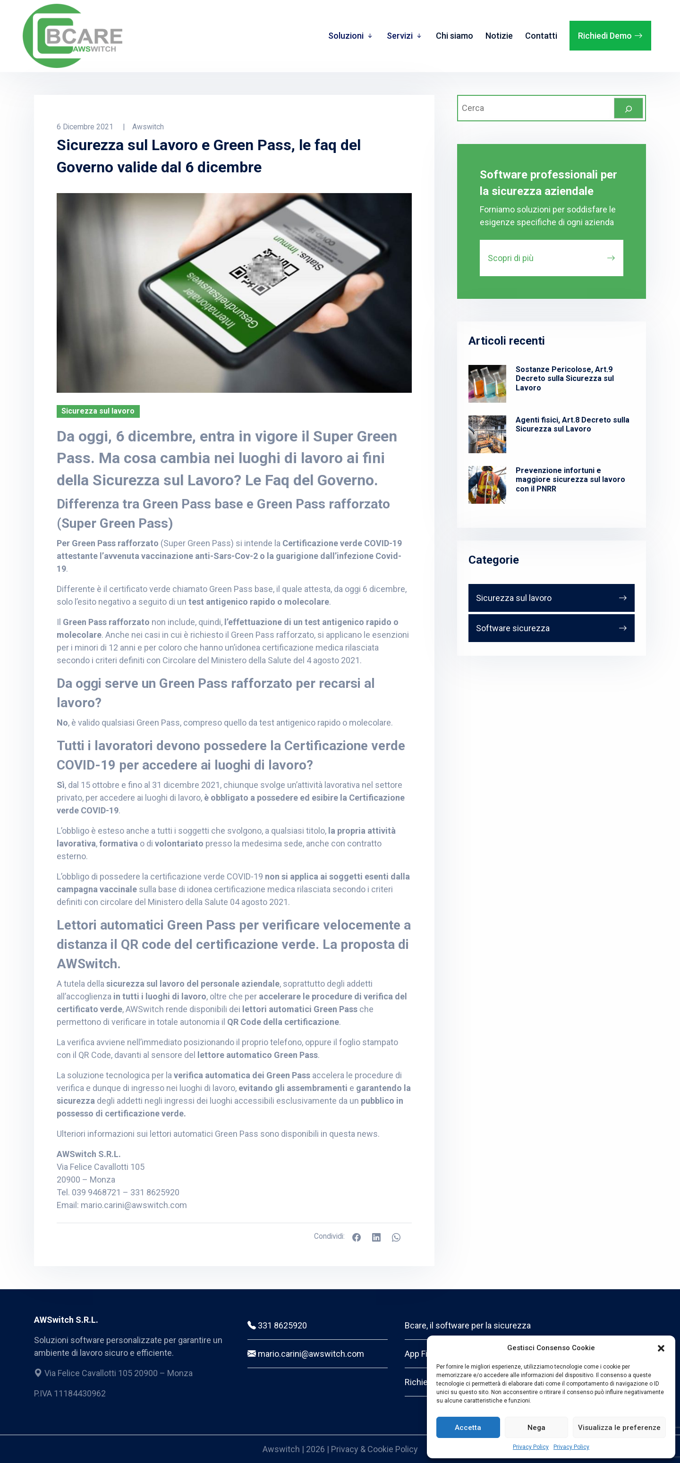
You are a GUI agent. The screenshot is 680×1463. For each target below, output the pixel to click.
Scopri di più (511, 258)
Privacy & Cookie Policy (374, 1449)
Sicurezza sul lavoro (514, 598)
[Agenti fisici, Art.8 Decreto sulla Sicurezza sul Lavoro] (487, 434)
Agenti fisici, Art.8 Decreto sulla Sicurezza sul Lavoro (572, 424)
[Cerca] (628, 108)
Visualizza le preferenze (619, 1427)
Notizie (499, 36)
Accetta (468, 1427)
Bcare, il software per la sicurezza (468, 1325)
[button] (661, 1348)
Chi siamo (454, 36)
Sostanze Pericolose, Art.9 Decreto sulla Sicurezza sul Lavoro (565, 378)
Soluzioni (346, 36)
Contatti (541, 36)
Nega (536, 1427)
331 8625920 (277, 1325)
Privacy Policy (531, 1447)
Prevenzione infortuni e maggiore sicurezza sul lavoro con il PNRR (570, 479)
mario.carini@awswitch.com (134, 1205)
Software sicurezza (513, 628)
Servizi (400, 36)
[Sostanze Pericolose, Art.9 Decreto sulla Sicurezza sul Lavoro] (487, 384)
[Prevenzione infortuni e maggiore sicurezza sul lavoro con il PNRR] (487, 485)
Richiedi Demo (605, 36)
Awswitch (282, 1449)
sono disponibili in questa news (319, 1134)
